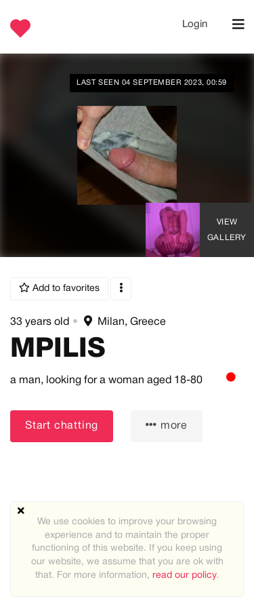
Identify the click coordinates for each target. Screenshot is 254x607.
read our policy (184, 575)
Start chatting (61, 426)
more (167, 425)
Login (194, 24)
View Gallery (227, 229)
